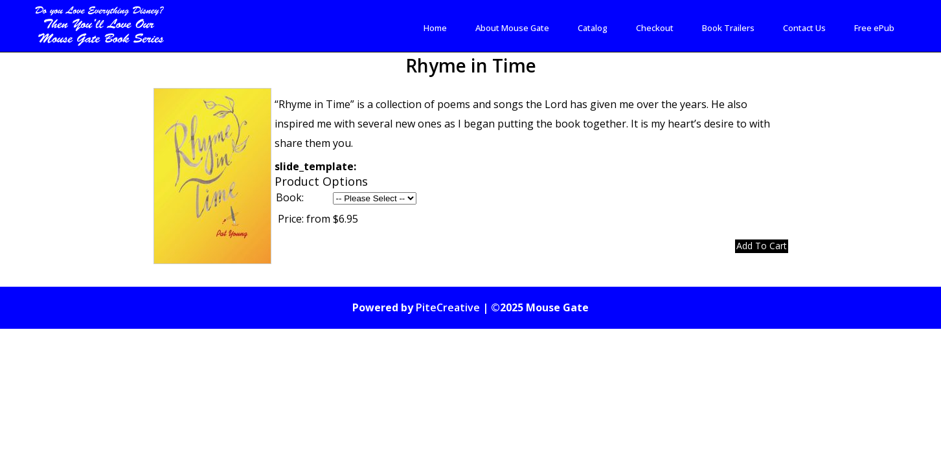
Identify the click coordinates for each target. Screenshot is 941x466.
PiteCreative (448, 311)
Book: (290, 201)
